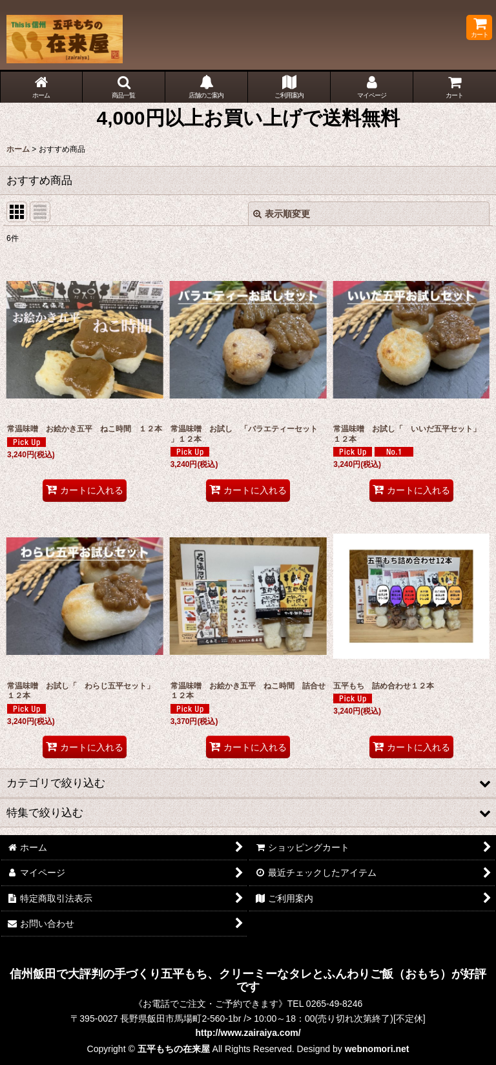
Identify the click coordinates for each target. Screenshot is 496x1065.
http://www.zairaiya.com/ (247, 1033)
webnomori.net (377, 1049)
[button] (124, 87)
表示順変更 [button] (281, 214)
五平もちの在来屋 (174, 1049)
